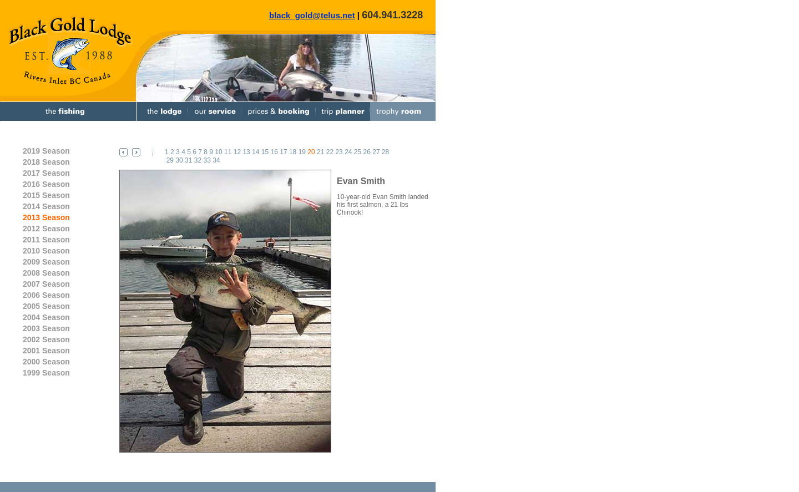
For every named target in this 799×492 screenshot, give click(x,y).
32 (197, 160)
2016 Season (46, 184)
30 (179, 160)
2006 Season (46, 295)
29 (170, 160)
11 (227, 152)
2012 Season (46, 228)
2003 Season (46, 328)
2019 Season (46, 150)
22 (329, 152)
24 (348, 152)
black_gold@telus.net (312, 15)
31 (188, 160)
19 (302, 152)
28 (385, 152)
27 (376, 152)
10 (218, 152)
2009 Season (46, 261)
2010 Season (46, 250)
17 (283, 152)
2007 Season (46, 284)
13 (246, 152)
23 (338, 152)
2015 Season (46, 195)
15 (265, 152)
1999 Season (46, 372)
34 (216, 160)
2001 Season (46, 350)
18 (292, 152)
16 (274, 152)
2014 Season (46, 206)
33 (207, 160)
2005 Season (46, 306)
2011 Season (46, 239)
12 (237, 152)
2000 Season (46, 361)
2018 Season (46, 162)
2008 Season (46, 272)
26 (367, 152)
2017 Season (46, 173)
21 (320, 152)
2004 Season (46, 317)
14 (255, 152)
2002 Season (46, 339)
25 (357, 152)
